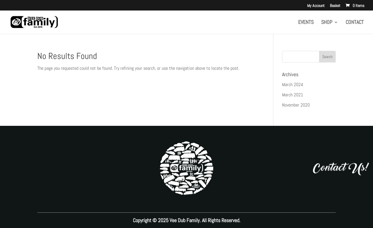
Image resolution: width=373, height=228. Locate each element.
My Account (316, 6)
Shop (326, 22)
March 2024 (292, 84)
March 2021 (292, 95)
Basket (335, 6)
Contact (355, 22)
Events (306, 22)
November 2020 (296, 105)
